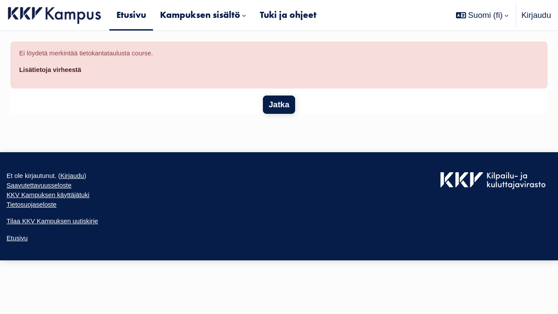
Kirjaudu (536, 15)
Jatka (279, 109)
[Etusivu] (54, 15)
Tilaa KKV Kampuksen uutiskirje (64, 239)
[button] (482, 15)
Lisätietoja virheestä (58, 73)
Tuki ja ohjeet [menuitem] (288, 14)
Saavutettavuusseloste (47, 196)
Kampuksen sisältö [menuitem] (200, 14)
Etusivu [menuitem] (131, 14)
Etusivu (20, 258)
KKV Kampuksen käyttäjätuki (58, 208)
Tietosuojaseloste (38, 220)
